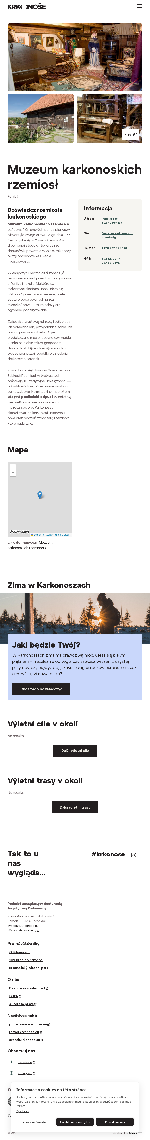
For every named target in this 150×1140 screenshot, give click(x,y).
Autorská (22, 1004)
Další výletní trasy (75, 807)
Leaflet (36, 534)
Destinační (28, 988)
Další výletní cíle (75, 750)
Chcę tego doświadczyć (41, 689)
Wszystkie (23, 930)
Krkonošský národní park (28, 968)
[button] (40, 495)
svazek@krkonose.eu (23, 925)
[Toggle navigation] (138, 6)
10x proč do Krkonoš (26, 960)
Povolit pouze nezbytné (75, 1122)
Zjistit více (22, 1111)
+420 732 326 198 (114, 248)
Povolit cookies (115, 1122)
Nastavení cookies (35, 1122)
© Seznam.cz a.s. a (57, 534)
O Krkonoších (19, 952)
